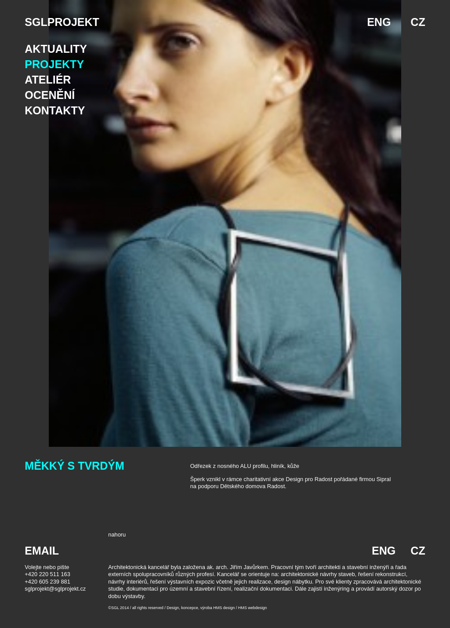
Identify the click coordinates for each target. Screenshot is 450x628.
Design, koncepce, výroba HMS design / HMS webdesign (217, 608)
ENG (379, 22)
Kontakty (55, 110)
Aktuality (56, 49)
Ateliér (48, 79)
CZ (417, 22)
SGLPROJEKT (62, 22)
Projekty (54, 64)
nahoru (117, 534)
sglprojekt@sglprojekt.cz (55, 588)
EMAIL (42, 550)
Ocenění (50, 95)
